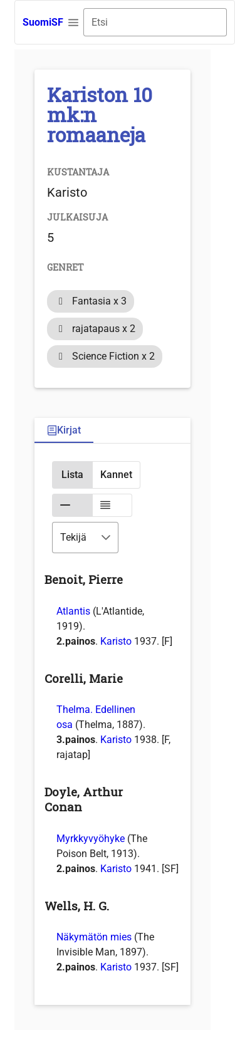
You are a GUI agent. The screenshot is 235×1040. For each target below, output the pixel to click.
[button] (73, 23)
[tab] (63, 431)
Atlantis (73, 611)
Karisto (116, 641)
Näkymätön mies (94, 937)
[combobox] (155, 22)
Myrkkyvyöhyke (90, 839)
